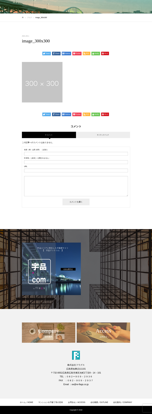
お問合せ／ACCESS (76, 402)
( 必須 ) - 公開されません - (37, 158)
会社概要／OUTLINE (99, 402)
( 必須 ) (35, 150)
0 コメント (48, 135)
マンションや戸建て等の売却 (50, 402)
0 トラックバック (103, 135)
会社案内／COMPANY (122, 402)
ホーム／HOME (26, 402)
